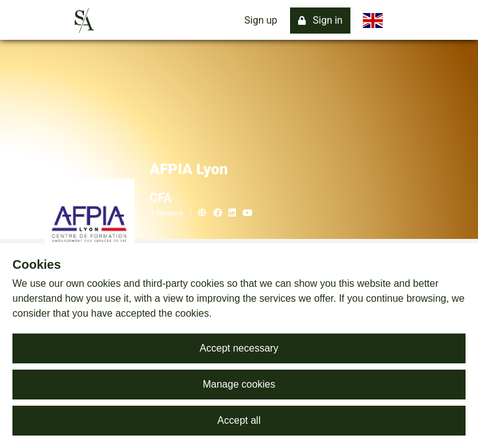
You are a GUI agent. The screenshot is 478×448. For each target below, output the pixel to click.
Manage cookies (239, 384)
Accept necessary (239, 348)
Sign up (261, 20)
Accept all (238, 420)
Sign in (320, 20)
